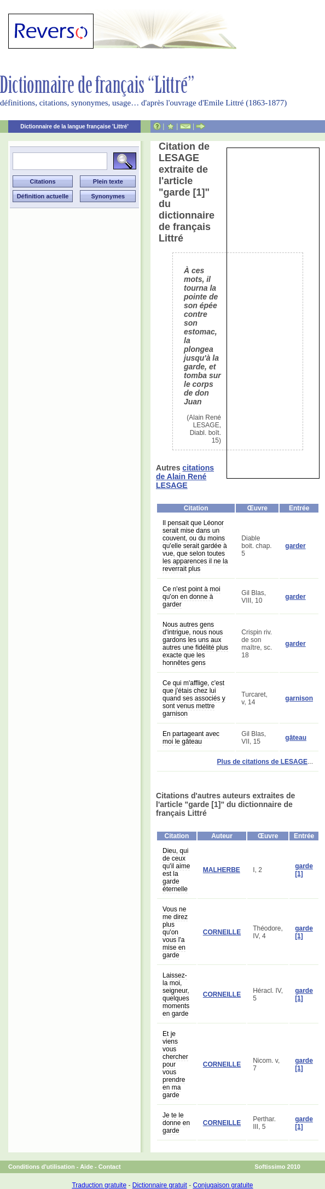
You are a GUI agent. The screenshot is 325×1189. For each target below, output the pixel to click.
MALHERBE (221, 870)
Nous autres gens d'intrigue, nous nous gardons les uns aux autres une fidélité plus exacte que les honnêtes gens (195, 644)
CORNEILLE (222, 932)
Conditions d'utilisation (41, 1166)
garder (295, 546)
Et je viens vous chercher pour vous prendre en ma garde (175, 1064)
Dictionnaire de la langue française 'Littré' (74, 126)
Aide (86, 1166)
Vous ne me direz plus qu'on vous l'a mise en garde (175, 932)
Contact (109, 1166)
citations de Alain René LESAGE (185, 476)
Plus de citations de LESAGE (262, 762)
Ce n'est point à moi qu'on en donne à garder (191, 596)
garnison (299, 698)
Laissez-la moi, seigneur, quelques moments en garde (175, 994)
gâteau (295, 737)
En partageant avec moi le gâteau (190, 737)
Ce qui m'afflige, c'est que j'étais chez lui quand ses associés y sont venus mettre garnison (193, 698)
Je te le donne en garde (176, 1122)
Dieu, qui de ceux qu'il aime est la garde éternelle (176, 870)
